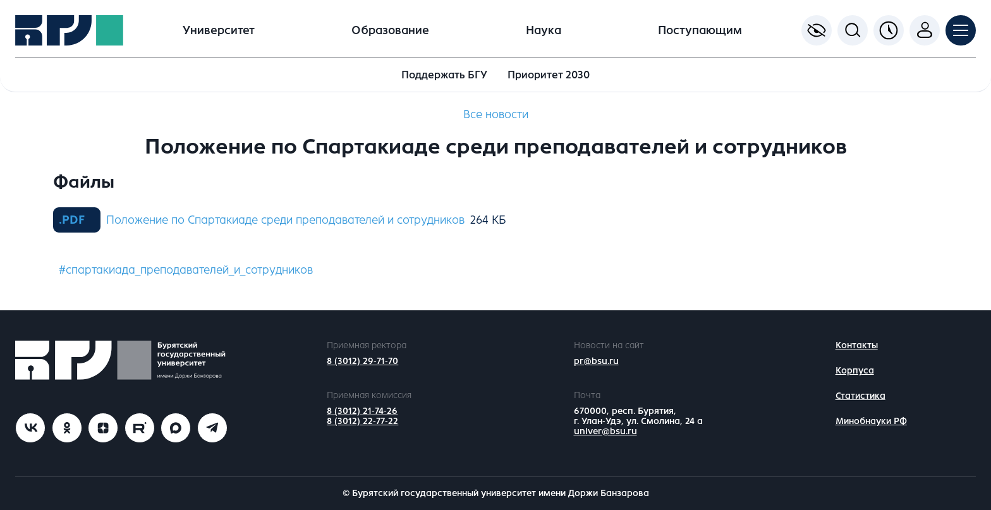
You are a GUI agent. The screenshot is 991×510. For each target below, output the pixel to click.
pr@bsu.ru (596, 361)
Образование (390, 30)
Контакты (857, 345)
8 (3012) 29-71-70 (362, 361)
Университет (219, 30)
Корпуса (855, 370)
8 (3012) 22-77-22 (362, 421)
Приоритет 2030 (549, 75)
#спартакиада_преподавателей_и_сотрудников (186, 270)
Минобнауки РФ (871, 421)
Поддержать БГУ (444, 75)
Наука (543, 30)
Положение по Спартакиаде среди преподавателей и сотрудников (285, 220)
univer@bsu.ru (605, 431)
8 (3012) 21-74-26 (362, 411)
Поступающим (700, 30)
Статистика (860, 396)
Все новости (495, 114)
